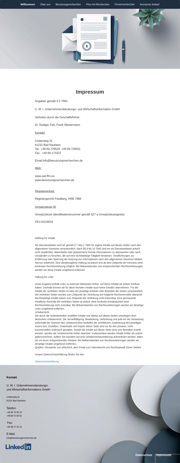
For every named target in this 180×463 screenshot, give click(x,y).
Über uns (45, 4)
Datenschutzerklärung (47, 361)
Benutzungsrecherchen (68, 4)
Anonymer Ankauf (149, 4)
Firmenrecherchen (125, 4)
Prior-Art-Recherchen (97, 4)
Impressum (163, 454)
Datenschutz (144, 454)
